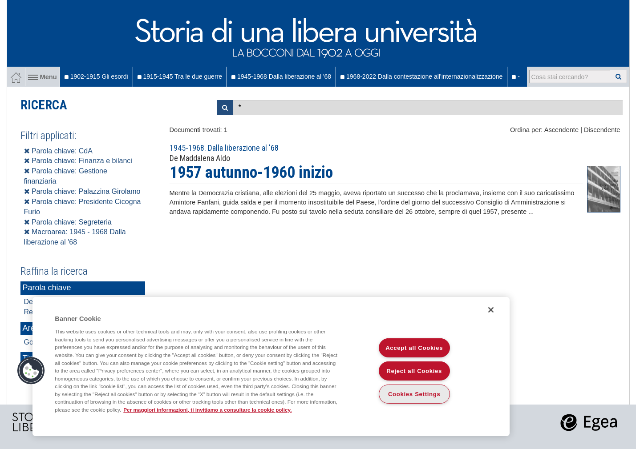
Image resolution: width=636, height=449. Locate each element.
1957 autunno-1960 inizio (251, 172)
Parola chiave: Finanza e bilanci (78, 160)
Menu (42, 76)
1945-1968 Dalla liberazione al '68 (281, 76)
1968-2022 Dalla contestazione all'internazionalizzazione (421, 76)
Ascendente (561, 129)
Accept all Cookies (414, 348)
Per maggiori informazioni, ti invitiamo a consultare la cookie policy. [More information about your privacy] (207, 410)
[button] (31, 371)
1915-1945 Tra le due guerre (180, 76)
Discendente (602, 129)
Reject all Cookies (414, 371)
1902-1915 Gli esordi (96, 76)
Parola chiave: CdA (58, 151)
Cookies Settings (414, 394)
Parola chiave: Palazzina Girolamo (82, 191)
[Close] (491, 310)
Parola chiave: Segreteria (68, 222)
